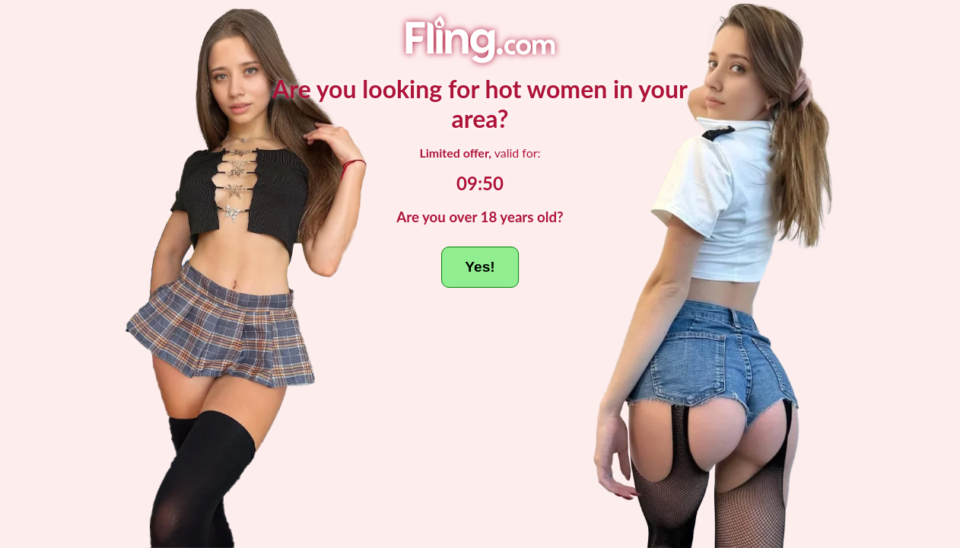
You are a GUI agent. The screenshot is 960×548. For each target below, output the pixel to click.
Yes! (479, 267)
